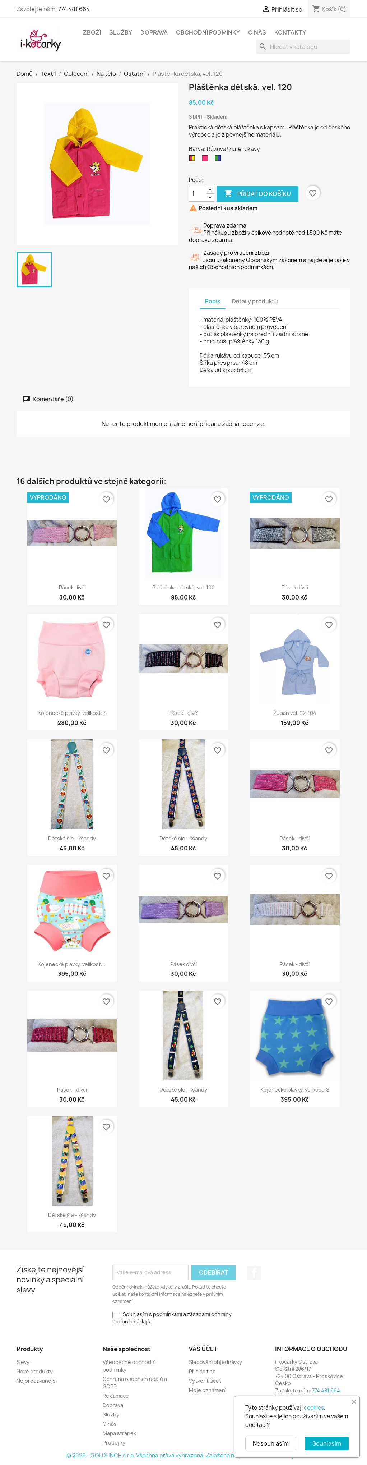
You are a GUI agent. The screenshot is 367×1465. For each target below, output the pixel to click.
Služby (120, 32)
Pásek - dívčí (183, 712)
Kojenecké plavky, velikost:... (72, 964)
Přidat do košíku (257, 193)
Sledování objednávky (215, 1362)
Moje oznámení (207, 1390)
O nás (257, 32)
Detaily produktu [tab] (255, 301)
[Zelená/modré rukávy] (219, 160)
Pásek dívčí (72, 587)
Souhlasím (326, 1443)
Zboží (92, 32)
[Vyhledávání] (303, 47)
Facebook (254, 1273)
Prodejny (114, 1442)
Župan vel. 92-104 (294, 712)
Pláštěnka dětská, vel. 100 (183, 587)
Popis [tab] (212, 301)
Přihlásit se (202, 1371)
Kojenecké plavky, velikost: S (72, 712)
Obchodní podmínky (208, 32)
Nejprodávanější (37, 1380)
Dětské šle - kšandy (72, 838)
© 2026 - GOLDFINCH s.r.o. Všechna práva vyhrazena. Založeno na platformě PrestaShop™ (183, 1455)
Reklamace (116, 1395)
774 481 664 (74, 9)
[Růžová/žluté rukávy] (193, 160)
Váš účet (203, 1349)
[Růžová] (206, 160)
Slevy (23, 1362)
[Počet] (197, 194)
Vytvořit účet (205, 1380)
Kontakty (290, 32)
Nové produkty (35, 1371)
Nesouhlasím (271, 1443)
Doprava (154, 32)
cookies (314, 1407)
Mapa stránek (119, 1433)
